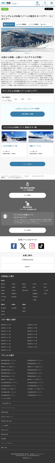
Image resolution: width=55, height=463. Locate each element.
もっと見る (27, 195)
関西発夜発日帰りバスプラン (35, 373)
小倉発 (24, 308)
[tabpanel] (27, 40)
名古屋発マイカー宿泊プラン (8, 389)
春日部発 (14, 296)
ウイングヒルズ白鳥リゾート (15, 177)
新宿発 (3, 284)
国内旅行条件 (4, 434)
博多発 (24, 311)
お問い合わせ (4, 430)
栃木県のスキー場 (6, 331)
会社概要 (3, 438)
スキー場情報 (18, 24)
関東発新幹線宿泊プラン (7, 370)
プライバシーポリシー (7, 443)
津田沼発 (35, 296)
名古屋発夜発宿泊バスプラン (35, 385)
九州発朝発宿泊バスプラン (8, 395)
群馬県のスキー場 (32, 331)
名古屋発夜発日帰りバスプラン (36, 382)
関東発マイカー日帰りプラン (35, 366)
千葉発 (34, 300)
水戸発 (45, 284)
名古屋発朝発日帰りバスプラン (9, 382)
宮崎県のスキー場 (6, 350)
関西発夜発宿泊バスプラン (8, 376)
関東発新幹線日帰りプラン (35, 370)
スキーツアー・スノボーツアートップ (11, 176)
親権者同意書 (4, 412)
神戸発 (3, 314)
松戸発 (34, 284)
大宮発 (13, 284)
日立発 (45, 287)
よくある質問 (4, 425)
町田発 (3, 293)
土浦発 (45, 293)
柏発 (34, 287)
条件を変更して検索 (27, 114)
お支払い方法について (7, 416)
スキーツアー (6, 24)
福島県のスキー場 (32, 328)
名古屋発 (14, 308)
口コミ (41, 24)
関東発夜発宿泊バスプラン (35, 363)
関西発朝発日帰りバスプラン (8, 373)
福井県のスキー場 (6, 340)
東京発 (3, 287)
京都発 (3, 311)
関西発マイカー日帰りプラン (35, 379)
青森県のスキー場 (6, 324)
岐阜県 (3, 177)
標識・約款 (4, 447)
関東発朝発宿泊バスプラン (8, 363)
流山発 (34, 290)
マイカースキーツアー (38, 176)
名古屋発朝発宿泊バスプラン (8, 385)
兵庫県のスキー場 (6, 343)
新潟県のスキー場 (6, 337)
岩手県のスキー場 (32, 324)
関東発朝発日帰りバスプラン (8, 360)
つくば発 (45, 290)
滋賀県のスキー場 (32, 340)
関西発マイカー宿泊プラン (8, 379)
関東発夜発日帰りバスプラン (35, 360)
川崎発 (24, 287)
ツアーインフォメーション (8, 407)
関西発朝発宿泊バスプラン (35, 376)
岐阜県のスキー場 (32, 337)
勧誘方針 (27, 266)
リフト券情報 (30, 24)
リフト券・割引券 (6, 398)
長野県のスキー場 (32, 334)
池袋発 (3, 290)
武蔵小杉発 (25, 290)
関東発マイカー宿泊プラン (8, 366)
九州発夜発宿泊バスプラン (35, 395)
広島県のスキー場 (6, 347)
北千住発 (3, 296)
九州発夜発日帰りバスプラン (35, 392)
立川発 (3, 300)
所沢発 (13, 290)
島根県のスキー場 (32, 343)
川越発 (13, 287)
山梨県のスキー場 (6, 334)
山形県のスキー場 (6, 328)
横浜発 (24, 284)
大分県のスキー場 (32, 347)
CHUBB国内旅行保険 (27, 259)
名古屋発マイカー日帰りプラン (36, 389)
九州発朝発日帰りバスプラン (8, 392)
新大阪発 (3, 308)
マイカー (26, 176)
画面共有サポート (27, 458)
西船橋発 (35, 293)
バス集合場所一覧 (6, 403)
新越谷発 (14, 293)
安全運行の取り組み (6, 421)
